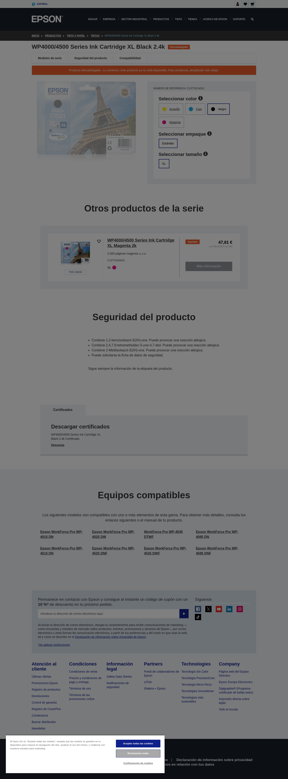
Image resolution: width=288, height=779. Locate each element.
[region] (85, 754)
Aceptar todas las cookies (138, 743)
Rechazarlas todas (138, 753)
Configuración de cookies (138, 763)
